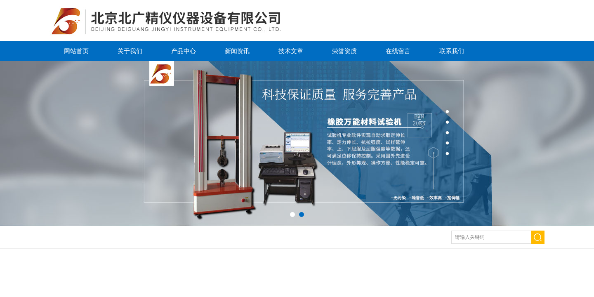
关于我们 (130, 50)
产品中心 (183, 50)
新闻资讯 (237, 50)
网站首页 (76, 50)
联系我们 (451, 50)
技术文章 (290, 50)
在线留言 (398, 50)
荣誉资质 (344, 50)
